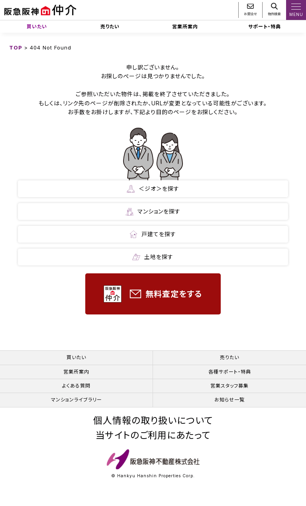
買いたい (37, 27)
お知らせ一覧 (229, 400)
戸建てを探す (152, 234)
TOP (15, 47)
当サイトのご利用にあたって (153, 435)
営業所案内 (185, 27)
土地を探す (152, 257)
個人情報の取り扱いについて (153, 420)
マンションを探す (153, 211)
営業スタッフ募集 (229, 386)
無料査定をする (153, 293)
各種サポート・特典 (229, 372)
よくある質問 (76, 386)
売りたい (110, 27)
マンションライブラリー (76, 400)
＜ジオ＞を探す (153, 189)
